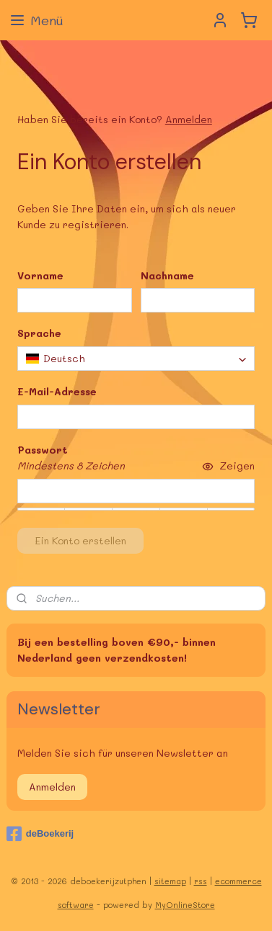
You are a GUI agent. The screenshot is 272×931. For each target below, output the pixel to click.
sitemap (170, 881)
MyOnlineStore (185, 904)
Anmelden (188, 119)
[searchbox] (136, 358)
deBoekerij (40, 833)
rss (200, 881)
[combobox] (136, 358)
